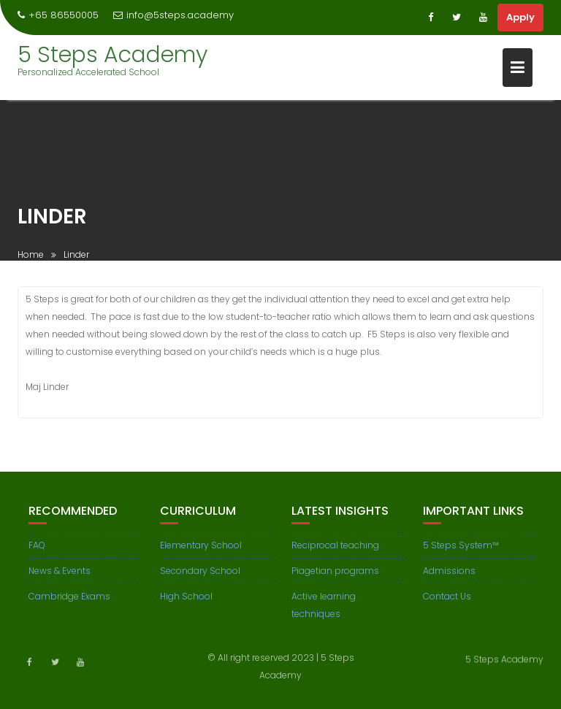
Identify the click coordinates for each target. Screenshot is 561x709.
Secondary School (200, 575)
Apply (520, 17)
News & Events (59, 575)
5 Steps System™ (461, 549)
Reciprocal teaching (335, 549)
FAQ (36, 549)
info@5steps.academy (173, 15)
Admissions (449, 575)
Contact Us (447, 600)
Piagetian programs (335, 575)
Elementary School (201, 549)
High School (186, 600)
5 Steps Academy (112, 54)
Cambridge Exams (69, 600)
